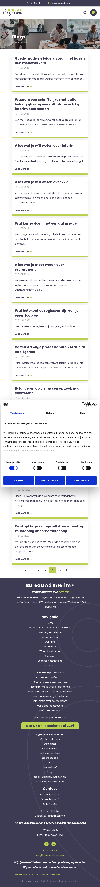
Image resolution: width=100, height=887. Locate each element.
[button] (35, 3)
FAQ (50, 762)
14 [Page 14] (67, 569)
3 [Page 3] (45, 569)
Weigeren (18, 480)
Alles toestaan (81, 480)
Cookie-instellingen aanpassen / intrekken (36, 874)
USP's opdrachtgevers (50, 705)
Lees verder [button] (23, 85)
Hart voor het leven (50, 752)
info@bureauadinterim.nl (51, 815)
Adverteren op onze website (50, 717)
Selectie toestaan (50, 480)
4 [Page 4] (52, 569)
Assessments (50, 636)
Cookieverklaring (50, 738)
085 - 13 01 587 (50, 850)
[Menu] (93, 12)
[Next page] (74, 570)
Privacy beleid (50, 748)
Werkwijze (50, 646)
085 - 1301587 (51, 810)
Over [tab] (82, 413)
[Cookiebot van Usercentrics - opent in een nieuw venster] (84, 404)
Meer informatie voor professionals (50, 686)
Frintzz (63, 591)
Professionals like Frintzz (50, 781)
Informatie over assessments (50, 700)
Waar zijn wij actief (50, 650)
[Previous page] (25, 570)
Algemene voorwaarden (50, 733)
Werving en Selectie (50, 631)
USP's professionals (50, 710)
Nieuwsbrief (50, 767)
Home (50, 622)
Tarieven (50, 655)
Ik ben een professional (50, 672)
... (60, 569)
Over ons (50, 641)
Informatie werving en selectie (50, 695)
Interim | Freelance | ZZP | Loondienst (50, 627)
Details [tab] (50, 413)
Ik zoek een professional (50, 676)
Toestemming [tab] (17, 413)
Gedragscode (50, 757)
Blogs (50, 771)
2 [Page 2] (38, 569)
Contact (50, 665)
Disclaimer (50, 743)
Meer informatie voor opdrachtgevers (50, 691)
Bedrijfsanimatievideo (50, 660)
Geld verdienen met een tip (50, 776)
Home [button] (15, 42)
